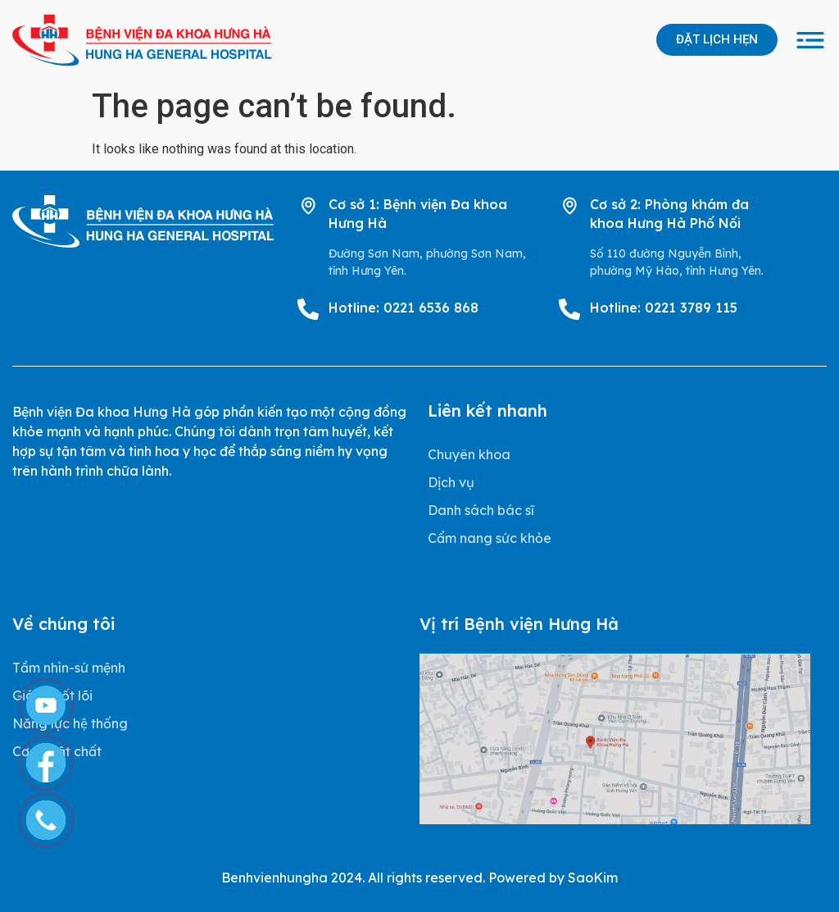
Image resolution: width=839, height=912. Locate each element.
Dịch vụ (451, 482)
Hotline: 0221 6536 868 (403, 307)
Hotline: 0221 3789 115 (663, 307)
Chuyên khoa (469, 454)
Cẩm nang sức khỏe (489, 538)
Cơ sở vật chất (57, 751)
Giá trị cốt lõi (52, 695)
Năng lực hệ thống (70, 723)
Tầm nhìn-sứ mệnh (68, 667)
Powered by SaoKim (553, 877)
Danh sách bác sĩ (481, 510)
